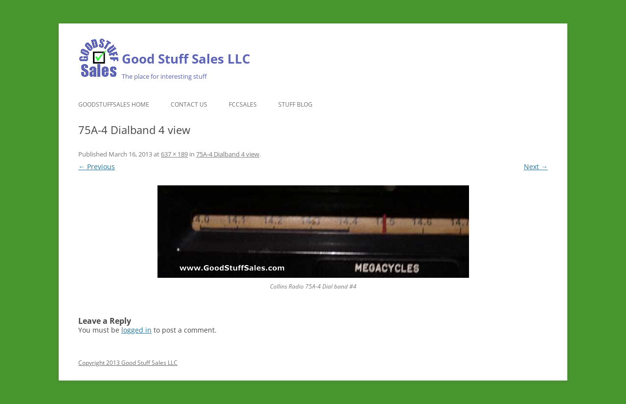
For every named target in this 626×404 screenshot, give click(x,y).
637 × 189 (174, 154)
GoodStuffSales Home (113, 104)
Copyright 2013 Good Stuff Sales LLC (128, 363)
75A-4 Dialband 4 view (227, 154)
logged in (136, 330)
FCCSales (243, 104)
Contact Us (189, 104)
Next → (536, 166)
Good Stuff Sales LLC (186, 58)
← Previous (96, 166)
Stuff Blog (295, 104)
